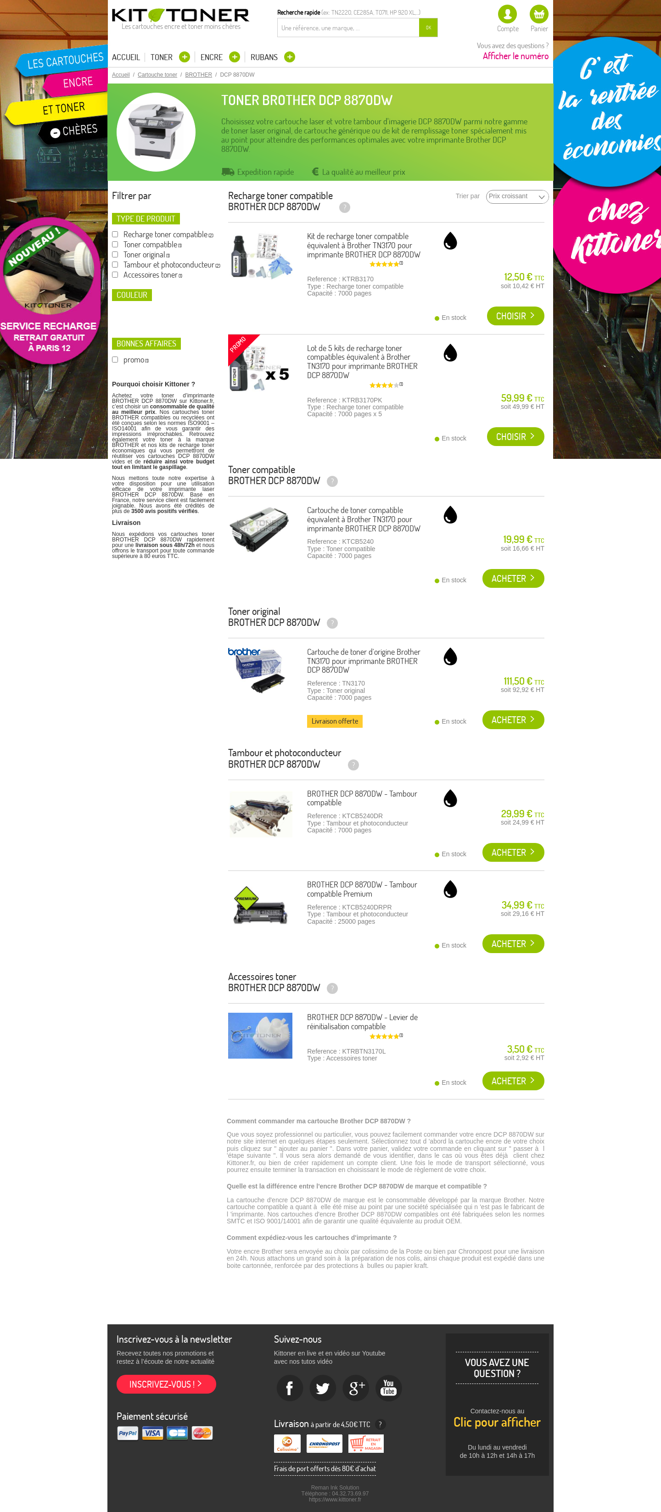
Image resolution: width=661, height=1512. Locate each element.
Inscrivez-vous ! (162, 1384)
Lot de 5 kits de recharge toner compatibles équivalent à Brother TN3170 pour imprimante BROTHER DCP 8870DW (362, 361)
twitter (323, 1388)
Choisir (511, 316)
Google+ (356, 1388)
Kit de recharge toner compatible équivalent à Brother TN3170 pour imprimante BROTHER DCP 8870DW (363, 245)
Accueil (126, 57)
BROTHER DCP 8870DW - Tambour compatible (362, 798)
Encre (212, 57)
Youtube (389, 1388)
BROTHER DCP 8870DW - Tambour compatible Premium (362, 889)
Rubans (265, 57)
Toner (162, 57)
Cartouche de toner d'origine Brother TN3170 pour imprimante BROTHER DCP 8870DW (363, 661)
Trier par (468, 196)
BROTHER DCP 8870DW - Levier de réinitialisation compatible (362, 1022)
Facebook (290, 1388)
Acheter (509, 578)
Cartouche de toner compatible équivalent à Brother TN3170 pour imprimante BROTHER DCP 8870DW (363, 519)
